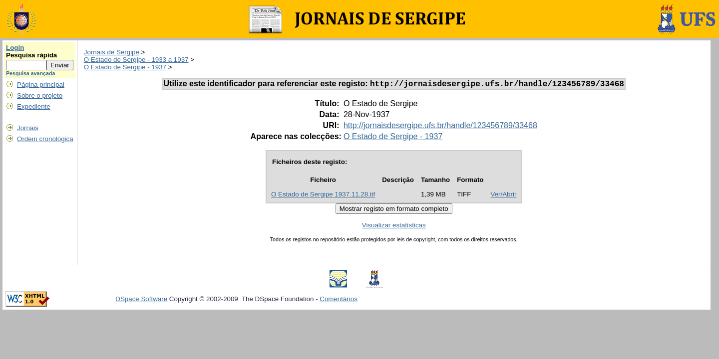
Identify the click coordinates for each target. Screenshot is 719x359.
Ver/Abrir (504, 195)
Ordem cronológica (45, 139)
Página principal (40, 84)
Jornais (27, 128)
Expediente (33, 106)
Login (15, 47)
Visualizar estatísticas (394, 226)
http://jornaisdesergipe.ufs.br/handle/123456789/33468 (440, 127)
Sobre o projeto (39, 95)
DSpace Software (141, 300)
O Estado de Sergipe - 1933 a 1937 (136, 59)
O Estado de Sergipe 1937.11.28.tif (323, 195)
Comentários (339, 300)
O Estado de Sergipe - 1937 (125, 67)
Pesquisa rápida (31, 55)
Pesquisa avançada (30, 73)
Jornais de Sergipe (111, 52)
